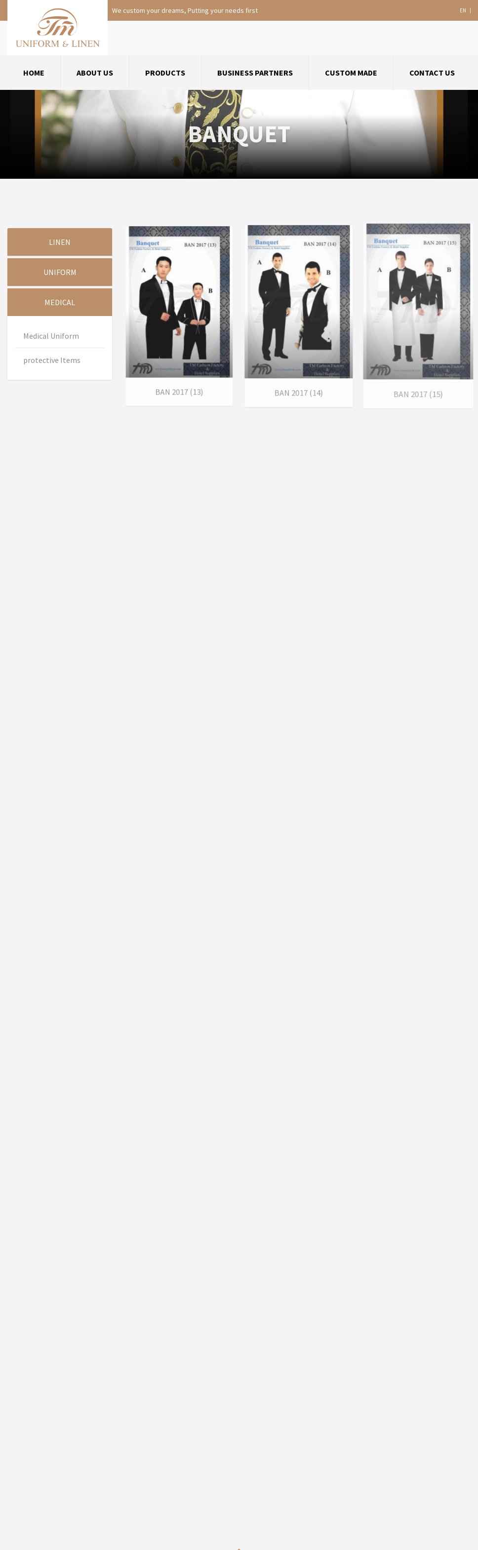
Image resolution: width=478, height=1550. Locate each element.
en (463, 10)
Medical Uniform (51, 336)
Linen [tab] (60, 242)
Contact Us (432, 73)
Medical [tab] (59, 302)
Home (33, 73)
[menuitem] (34, 72)
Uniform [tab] (60, 272)
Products (165, 73)
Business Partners (255, 73)
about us (95, 73)
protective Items (51, 360)
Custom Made (351, 73)
